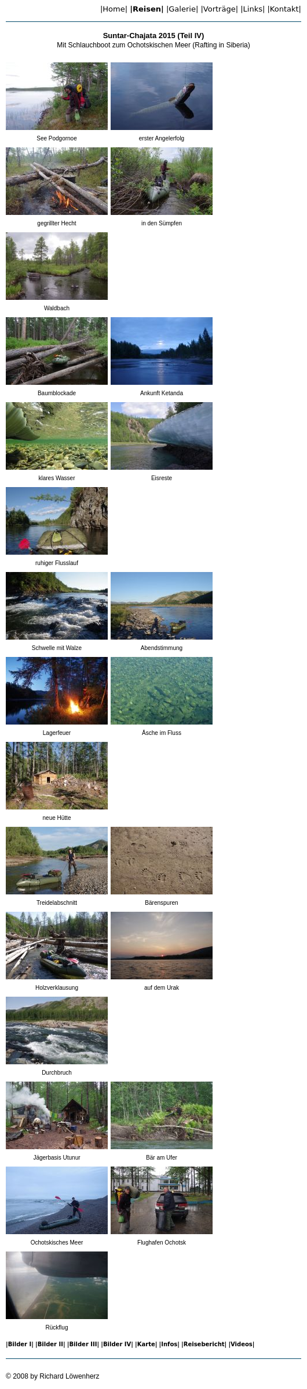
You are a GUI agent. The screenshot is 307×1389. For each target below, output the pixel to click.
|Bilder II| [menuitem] (50, 1344)
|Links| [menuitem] (252, 9)
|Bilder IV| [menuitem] (117, 1344)
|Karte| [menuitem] (146, 1344)
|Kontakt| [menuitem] (284, 9)
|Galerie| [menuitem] (182, 9)
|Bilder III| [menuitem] (83, 1344)
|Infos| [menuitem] (169, 1344)
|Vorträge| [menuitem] (219, 9)
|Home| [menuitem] (113, 9)
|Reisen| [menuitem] (147, 9)
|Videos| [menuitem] (241, 1344)
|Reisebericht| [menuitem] (203, 1344)
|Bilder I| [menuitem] (20, 1344)
